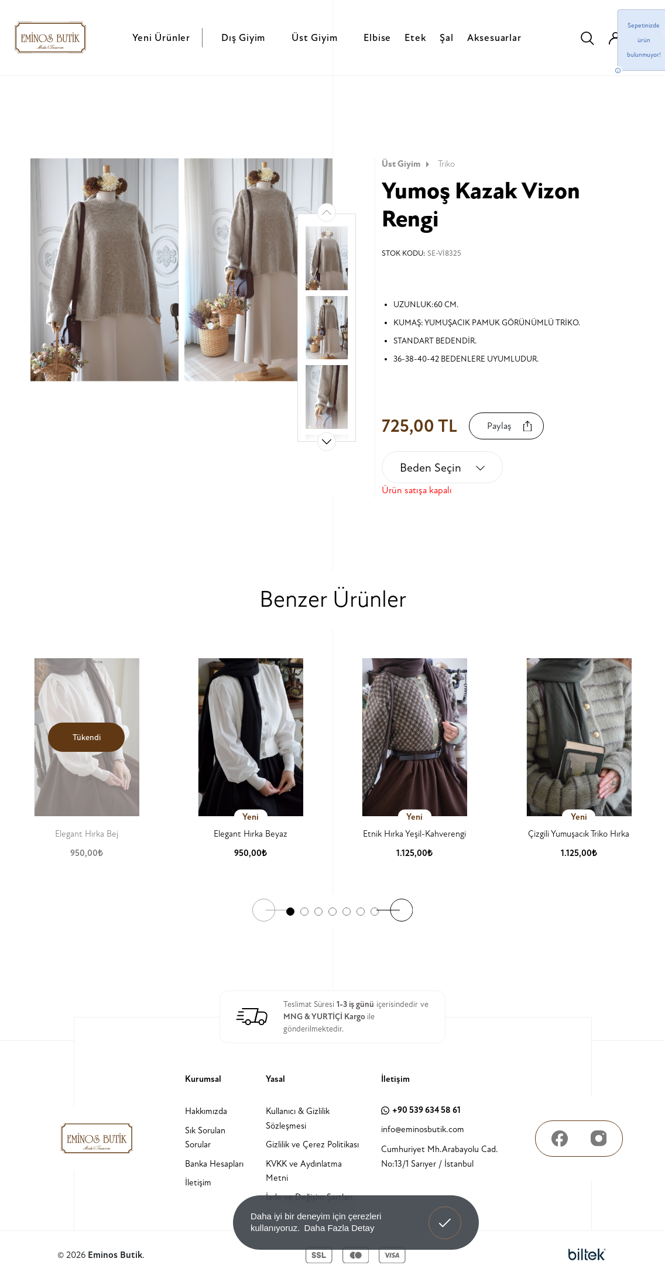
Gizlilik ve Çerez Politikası (312, 1144)
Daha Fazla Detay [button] (339, 1228)
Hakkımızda (206, 1111)
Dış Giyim (243, 38)
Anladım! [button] (445, 1214)
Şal (446, 38)
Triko (446, 164)
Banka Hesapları (214, 1164)
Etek (415, 38)
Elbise (377, 38)
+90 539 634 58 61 (421, 1110)
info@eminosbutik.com (422, 1129)
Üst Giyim (314, 38)
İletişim (198, 1182)
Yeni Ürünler (161, 38)
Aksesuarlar (494, 38)
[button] (326, 441)
